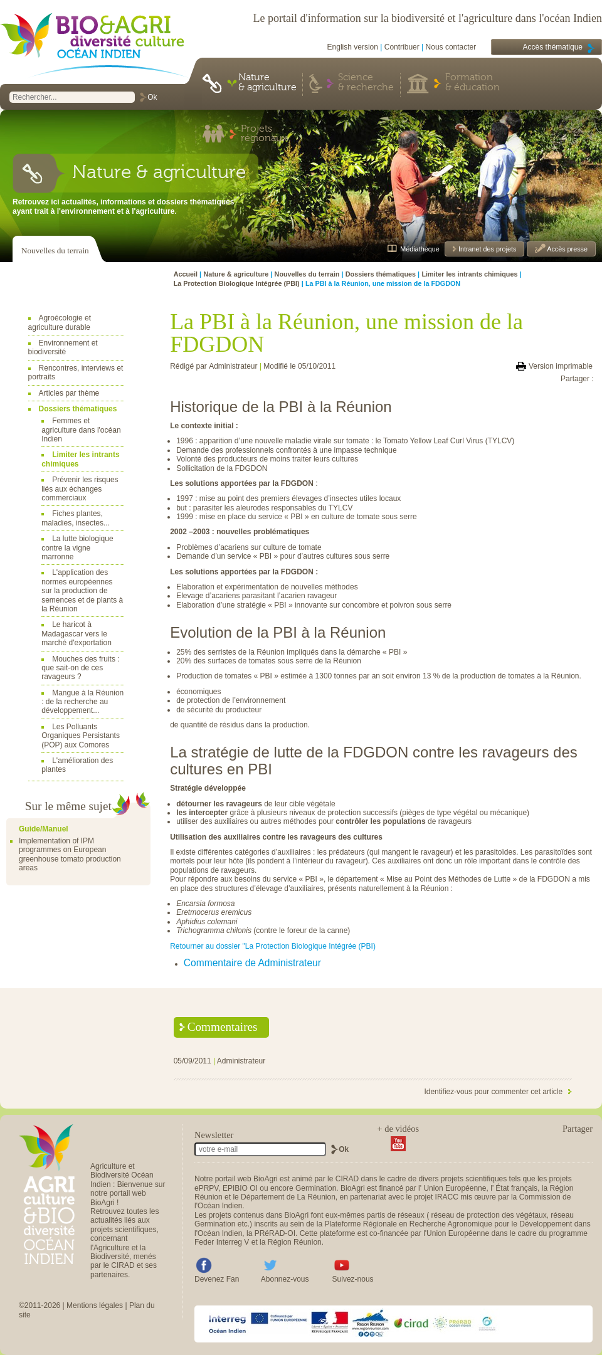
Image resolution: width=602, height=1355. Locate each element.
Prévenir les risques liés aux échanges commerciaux (79, 488)
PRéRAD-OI (275, 1233)
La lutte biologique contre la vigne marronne (77, 547)
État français (516, 1188)
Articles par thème (69, 393)
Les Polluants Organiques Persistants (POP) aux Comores (80, 735)
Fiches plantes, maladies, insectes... (75, 518)
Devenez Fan (216, 1279)
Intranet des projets (486, 249)
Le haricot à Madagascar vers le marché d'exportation (76, 633)
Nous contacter (451, 47)
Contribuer (402, 47)
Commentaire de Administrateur (252, 962)
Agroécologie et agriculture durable (59, 322)
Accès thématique (553, 47)
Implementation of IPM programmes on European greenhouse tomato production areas (70, 854)
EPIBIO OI (240, 1188)
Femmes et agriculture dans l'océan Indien (80, 429)
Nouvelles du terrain (55, 250)
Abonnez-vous (285, 1279)
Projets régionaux (264, 134)
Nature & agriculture (267, 83)
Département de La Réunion (288, 1197)
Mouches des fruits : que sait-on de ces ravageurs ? (80, 668)
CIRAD (347, 1178)
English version (352, 47)
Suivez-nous (353, 1279)
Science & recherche (366, 83)
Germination (315, 1188)
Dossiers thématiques (78, 408)
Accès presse (567, 249)
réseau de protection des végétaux (489, 1215)
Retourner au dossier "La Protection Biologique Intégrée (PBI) (273, 946)
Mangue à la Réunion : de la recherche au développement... (82, 701)
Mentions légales (94, 1305)
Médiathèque (419, 249)
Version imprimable (561, 366)
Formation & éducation (472, 83)
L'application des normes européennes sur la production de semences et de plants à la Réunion (82, 590)
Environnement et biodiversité (63, 347)
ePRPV (206, 1188)
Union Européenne (454, 1188)
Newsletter (213, 1135)
